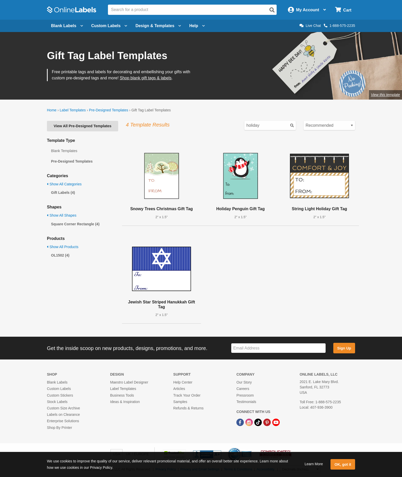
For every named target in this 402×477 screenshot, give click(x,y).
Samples (180, 402)
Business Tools (122, 395)
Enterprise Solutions (63, 421)
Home (51, 110)
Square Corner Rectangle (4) (75, 224)
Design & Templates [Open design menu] (158, 26)
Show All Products (62, 247)
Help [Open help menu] (197, 26)
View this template (385, 95)
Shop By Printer (59, 428)
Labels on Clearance (63, 414)
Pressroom (245, 395)
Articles (179, 389)
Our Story (244, 382)
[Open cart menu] (343, 10)
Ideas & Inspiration (125, 402)
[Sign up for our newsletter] (278, 348)
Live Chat (310, 25)
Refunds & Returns (188, 408)
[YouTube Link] (276, 422)
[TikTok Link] (258, 422)
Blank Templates (64, 151)
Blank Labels (57, 382)
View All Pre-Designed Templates (82, 126)
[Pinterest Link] (267, 422)
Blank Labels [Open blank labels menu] (67, 26)
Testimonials (246, 402)
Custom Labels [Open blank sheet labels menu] (109, 26)
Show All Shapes (61, 215)
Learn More (314, 464)
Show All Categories (64, 184)
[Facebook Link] (240, 422)
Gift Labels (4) (63, 192)
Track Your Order (186, 395)
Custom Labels (59, 389)
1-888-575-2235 (339, 26)
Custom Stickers (60, 395)
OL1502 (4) (60, 255)
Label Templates (73, 110)
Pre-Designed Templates (108, 110)
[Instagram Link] (249, 422)
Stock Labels (57, 402)
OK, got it (343, 464)
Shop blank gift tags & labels (146, 78)
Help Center (183, 382)
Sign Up (344, 348)
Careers (242, 389)
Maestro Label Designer (129, 382)
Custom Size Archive (63, 408)
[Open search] (272, 10)
